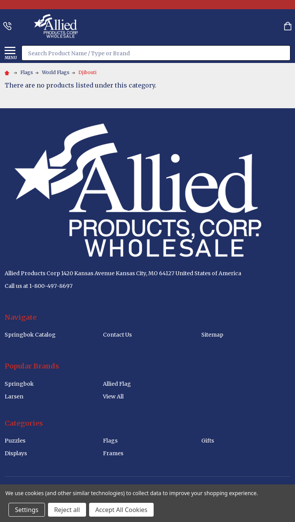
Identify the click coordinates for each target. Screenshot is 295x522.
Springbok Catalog (30, 334)
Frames (113, 453)
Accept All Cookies (121, 509)
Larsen (14, 396)
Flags (110, 440)
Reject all (67, 509)
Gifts (207, 440)
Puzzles (15, 440)
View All (113, 396)
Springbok (19, 383)
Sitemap (212, 334)
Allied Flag (117, 383)
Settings (26, 509)
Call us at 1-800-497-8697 (39, 285)
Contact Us (117, 334)
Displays (16, 453)
